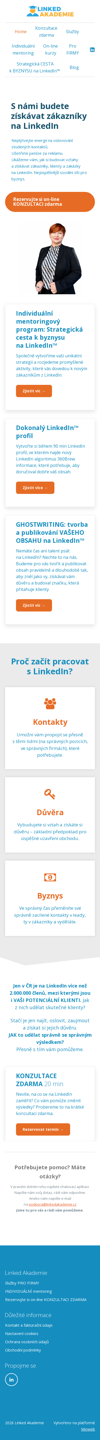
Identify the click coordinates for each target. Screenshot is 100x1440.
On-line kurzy (50, 49)
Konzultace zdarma (46, 31)
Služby (72, 31)
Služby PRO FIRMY (22, 1283)
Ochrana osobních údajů (27, 1341)
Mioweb (88, 1429)
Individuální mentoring (23, 49)
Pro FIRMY (72, 49)
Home (21, 31)
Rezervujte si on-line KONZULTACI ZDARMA (45, 1299)
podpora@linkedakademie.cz (53, 1204)
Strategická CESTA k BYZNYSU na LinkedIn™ (35, 67)
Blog (74, 67)
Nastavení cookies (21, 1333)
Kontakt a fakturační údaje (29, 1325)
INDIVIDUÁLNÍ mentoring (28, 1291)
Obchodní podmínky (23, 1350)
